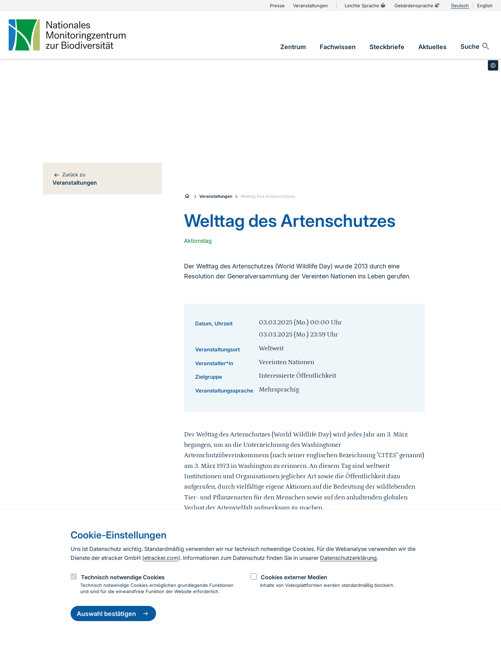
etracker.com (161, 557)
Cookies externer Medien (294, 577)
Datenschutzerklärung (348, 557)
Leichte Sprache (365, 5)
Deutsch (460, 5)
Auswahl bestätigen (113, 613)
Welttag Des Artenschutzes (267, 196)
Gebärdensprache (417, 5)
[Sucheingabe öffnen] (475, 46)
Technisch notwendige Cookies (123, 577)
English (485, 5)
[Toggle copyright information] (493, 65)
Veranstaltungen (215, 196)
